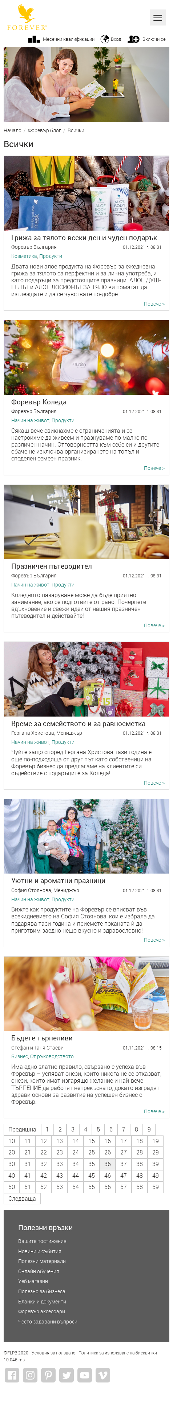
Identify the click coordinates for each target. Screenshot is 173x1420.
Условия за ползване (53, 1353)
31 (27, 1164)
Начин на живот (30, 420)
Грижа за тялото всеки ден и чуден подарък (84, 237)
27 (123, 1152)
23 (59, 1152)
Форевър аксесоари (41, 1312)
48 (139, 1176)
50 (11, 1187)
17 (123, 1141)
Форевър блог (44, 131)
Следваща (22, 1199)
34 (75, 1164)
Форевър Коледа (39, 401)
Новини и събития (39, 1251)
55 (91, 1187)
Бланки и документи (42, 1302)
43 (59, 1176)
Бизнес (19, 1057)
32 (43, 1164)
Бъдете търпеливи (42, 1037)
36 (107, 1164)
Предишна (22, 1129)
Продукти (50, 256)
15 (91, 1141)
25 (91, 1152)
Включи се (154, 39)
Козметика (24, 256)
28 (139, 1152)
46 (107, 1176)
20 (11, 1152)
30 (11, 1164)
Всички (76, 131)
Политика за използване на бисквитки (118, 1353)
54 (75, 1187)
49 (155, 1176)
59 (155, 1187)
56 (107, 1187)
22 (43, 1152)
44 (75, 1176)
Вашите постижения (42, 1241)
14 (75, 1141)
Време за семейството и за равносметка (78, 723)
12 (43, 1141)
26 (107, 1152)
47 (123, 1176)
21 (27, 1152)
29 (155, 1152)
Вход (116, 39)
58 (139, 1187)
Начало (12, 131)
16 (107, 1141)
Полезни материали (42, 1261)
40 (11, 1176)
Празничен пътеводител (51, 565)
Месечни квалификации (68, 39)
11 (27, 1141)
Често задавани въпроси (47, 1322)
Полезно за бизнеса (41, 1291)
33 (59, 1164)
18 (139, 1141)
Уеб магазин (33, 1281)
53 (59, 1187)
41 (27, 1176)
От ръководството (52, 1057)
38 (139, 1164)
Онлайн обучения (38, 1271)
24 (75, 1152)
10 (11, 1141)
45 (91, 1176)
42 (43, 1176)
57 (123, 1187)
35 (91, 1164)
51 (27, 1187)
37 (123, 1164)
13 (59, 1141)
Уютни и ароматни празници (58, 880)
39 (155, 1164)
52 (43, 1187)
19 (155, 1141)
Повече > (154, 304)
